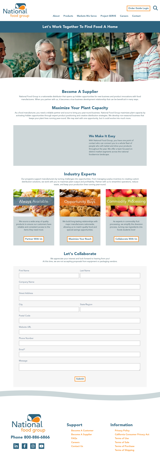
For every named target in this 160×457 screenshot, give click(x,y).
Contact (136, 16)
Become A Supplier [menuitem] (81, 434)
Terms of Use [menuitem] (122, 438)
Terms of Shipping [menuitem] (124, 450)
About (56, 16)
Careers (124, 16)
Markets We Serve (87, 16)
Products (68, 16)
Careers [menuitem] (75, 442)
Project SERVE (108, 16)
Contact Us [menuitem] (77, 446)
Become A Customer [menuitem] (82, 431)
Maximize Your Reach (80, 239)
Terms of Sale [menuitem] (122, 442)
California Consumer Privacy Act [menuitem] (132, 434)
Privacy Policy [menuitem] (122, 431)
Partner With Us (33, 239)
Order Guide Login (138, 8)
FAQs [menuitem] (74, 438)
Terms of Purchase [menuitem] (124, 446)
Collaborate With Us (126, 239)
